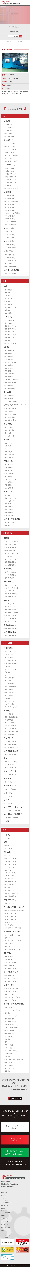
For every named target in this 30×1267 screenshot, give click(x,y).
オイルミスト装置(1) (11, 1050)
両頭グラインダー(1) (11, 382)
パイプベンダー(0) (10, 741)
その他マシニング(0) (11, 161)
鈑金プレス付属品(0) (11, 593)
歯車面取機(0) (9, 509)
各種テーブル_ (10, 985)
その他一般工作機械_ (12, 519)
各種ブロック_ (10, 900)
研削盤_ (7, 347)
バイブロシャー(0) (10, 547)
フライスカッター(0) (11, 962)
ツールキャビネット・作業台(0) (14, 1059)
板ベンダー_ (9, 600)
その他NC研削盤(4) (10, 224)
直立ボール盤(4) (9, 398)
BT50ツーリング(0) (10, 919)
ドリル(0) (7, 938)
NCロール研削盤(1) (10, 221)
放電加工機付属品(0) (11, 266)
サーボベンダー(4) (10, 615)
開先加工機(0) (9, 695)
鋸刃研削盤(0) (9, 376)
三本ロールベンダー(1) (11, 612)
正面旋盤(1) (8, 298)
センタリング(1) (9, 522)
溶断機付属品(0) (9, 578)
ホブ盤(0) (7, 495)
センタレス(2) (9, 368)
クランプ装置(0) (9, 1045)
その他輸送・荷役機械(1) (12, 817)
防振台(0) (7, 1056)
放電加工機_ (8, 251)
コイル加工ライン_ (11, 625)
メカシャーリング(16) (11, 541)
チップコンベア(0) (10, 1021)
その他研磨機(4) (9, 488)
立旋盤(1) (7, 295)
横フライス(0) (9, 323)
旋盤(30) (7, 292)
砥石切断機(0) (9, 681)
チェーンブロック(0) (11, 789)
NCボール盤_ (9, 228)
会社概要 (3, 1215)
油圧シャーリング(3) (11, 544)
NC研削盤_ (8, 192)
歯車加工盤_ (8, 492)
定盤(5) (7, 845)
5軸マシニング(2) (10, 152)
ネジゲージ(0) (9, 878)
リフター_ (8, 800)
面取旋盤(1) (8, 304)
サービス (3, 1195)
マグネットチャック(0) (11, 978)
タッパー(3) (8, 959)
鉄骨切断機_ (8, 648)
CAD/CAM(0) (9, 1053)
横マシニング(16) (10, 146)
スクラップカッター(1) (11, 553)
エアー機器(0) (9, 1065)
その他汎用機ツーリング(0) (13, 949)
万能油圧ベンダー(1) (11, 609)
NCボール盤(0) (9, 232)
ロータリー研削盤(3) (11, 362)
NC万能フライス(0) (10, 179)
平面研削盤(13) (9, 350)
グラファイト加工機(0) (11, 155)
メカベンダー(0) (9, 604)
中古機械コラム (5, 1218)
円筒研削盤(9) (9, 359)
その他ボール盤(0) (10, 420)
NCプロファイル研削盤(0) (12, 213)
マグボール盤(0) (9, 704)
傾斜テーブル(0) (9, 994)
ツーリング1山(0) (10, 925)
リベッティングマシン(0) (12, 675)
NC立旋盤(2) (8, 127)
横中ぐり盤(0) (9, 427)
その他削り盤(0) (9, 457)
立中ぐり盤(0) (9, 433)
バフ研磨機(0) (9, 482)
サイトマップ (4, 1224)
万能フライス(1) (9, 332)
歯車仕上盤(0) (9, 506)
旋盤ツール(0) (9, 956)
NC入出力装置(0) (10, 1030)
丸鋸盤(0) (7, 672)
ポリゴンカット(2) (10, 307)
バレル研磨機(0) (9, 473)
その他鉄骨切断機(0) (11, 686)
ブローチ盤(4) (9, 467)
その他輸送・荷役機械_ (13, 814)
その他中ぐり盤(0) (10, 436)
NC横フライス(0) (10, 171)
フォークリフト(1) (10, 774)
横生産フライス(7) (10, 329)
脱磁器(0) (7, 1039)
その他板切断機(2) (10, 565)
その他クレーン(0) (10, 767)
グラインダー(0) (9, 1068)
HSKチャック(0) (9, 922)
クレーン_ (8, 758)
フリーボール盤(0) (10, 408)
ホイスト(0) (8, 782)
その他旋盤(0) (9, 313)
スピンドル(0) (9, 943)
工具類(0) (7, 1071)
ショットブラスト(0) (11, 669)
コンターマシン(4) (10, 660)
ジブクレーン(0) (9, 764)
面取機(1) (7, 525)
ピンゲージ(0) (9, 870)
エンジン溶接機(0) (10, 728)
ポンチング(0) (9, 657)
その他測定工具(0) (10, 896)
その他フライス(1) (10, 343)
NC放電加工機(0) (10, 257)
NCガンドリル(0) (10, 237)
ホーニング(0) (9, 464)
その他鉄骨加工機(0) (11, 754)
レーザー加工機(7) (10, 575)
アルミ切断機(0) (9, 678)
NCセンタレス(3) (10, 210)
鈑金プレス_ (9, 582)
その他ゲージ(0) (9, 884)
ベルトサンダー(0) (10, 479)
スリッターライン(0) (11, 628)
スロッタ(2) (8, 451)
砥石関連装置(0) (9, 1033)
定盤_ (6, 842)
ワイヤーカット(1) (10, 260)
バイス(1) (7, 838)
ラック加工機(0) (9, 515)
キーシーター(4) (9, 454)
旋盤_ (6, 286)
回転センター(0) (9, 1024)
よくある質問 (4, 1221)
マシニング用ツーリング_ (14, 907)
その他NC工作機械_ (12, 270)
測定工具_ (8, 852)
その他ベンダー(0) (10, 621)
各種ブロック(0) (9, 903)
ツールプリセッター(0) (11, 1027)
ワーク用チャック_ (11, 972)
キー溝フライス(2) (10, 334)
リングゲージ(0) (9, 876)
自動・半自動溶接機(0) (11, 717)
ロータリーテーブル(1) (11, 988)
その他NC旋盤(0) (10, 136)
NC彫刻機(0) (8, 185)
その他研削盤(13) (10, 388)
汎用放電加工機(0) (10, 255)
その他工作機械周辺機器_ (14, 1004)
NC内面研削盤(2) (10, 204)
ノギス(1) (7, 855)
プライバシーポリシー (6, 1227)
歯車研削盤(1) (9, 504)
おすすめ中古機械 (6, 1212)
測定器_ (7, 821)
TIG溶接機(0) (9, 720)
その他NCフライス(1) (11, 188)
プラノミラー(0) (9, 446)
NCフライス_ (9, 165)
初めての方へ (4, 1192)
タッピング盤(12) (10, 417)
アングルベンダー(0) (11, 744)
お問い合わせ (14, 1099)
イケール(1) (8, 848)
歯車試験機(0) (9, 512)
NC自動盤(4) (8, 130)
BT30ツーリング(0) (10, 913)
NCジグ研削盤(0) (10, 216)
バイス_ (7, 835)
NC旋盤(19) (8, 124)
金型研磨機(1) (9, 476)
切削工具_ (8, 953)
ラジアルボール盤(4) (11, 401)
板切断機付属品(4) (10, 562)
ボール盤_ (8, 392)
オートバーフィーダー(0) (12, 1010)
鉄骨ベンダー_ (10, 738)
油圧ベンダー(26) (10, 606)
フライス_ (8, 317)
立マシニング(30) (10, 143)
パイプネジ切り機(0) (11, 663)
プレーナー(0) (9, 443)
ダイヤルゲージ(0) (10, 864)
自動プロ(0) (8, 1007)
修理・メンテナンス (7, 1202)
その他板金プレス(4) (11, 596)
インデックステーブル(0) (12, 997)
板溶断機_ (8, 569)
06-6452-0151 (10, 1164)
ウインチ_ (8, 793)
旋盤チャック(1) (9, 975)
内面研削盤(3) (9, 356)
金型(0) (7, 1042)
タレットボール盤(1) (11, 414)
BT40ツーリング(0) (10, 916)
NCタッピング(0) (10, 234)
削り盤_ (7, 440)
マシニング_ (9, 140)
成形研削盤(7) (9, 353)
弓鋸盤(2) (7, 666)
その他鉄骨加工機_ (11, 751)
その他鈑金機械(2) (10, 635)
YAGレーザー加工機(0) (11, 731)
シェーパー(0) (9, 449)
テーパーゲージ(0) (10, 881)
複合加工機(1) (9, 133)
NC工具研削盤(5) (10, 219)
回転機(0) (7, 698)
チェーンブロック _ (12, 786)
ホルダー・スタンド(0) (11, 893)
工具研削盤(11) (9, 371)
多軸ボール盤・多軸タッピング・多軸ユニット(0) (15, 405)
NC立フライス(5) (10, 168)
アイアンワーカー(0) (11, 707)
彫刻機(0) (7, 340)
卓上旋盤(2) (8, 290)
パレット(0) (8, 1048)
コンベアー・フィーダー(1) (13, 810)
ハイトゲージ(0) (9, 867)
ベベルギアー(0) (9, 501)
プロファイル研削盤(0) (11, 379)
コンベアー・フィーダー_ (14, 807)
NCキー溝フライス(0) (11, 177)
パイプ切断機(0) (9, 683)
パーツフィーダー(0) (11, 1016)
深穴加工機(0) (9, 411)
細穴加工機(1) (9, 263)
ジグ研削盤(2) (9, 365)
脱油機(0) (7, 1013)
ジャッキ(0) (8, 1036)
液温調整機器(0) (9, 1019)
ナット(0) (7, 946)
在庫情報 (3, 1208)
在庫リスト (5, 1210)
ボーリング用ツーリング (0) (13, 941)
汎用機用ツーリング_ (12, 932)
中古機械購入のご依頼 (7, 1235)
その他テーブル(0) (10, 1000)
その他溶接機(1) (9, 734)
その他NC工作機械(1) (11, 273)
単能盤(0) (7, 310)
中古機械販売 (5, 1200)
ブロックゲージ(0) (10, 861)
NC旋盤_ (7, 121)
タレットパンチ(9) (10, 585)
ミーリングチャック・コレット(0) (15, 910)
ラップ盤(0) (8, 470)
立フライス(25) (9, 320)
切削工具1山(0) (9, 965)
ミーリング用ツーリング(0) (13, 935)
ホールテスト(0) (9, 890)
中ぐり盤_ (8, 424)
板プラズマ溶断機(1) (11, 572)
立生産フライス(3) (10, 326)
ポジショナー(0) (9, 701)
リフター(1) (8, 803)
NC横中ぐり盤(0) (10, 245)
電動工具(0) (8, 1062)
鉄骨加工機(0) (9, 689)
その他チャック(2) (10, 981)
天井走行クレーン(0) (11, 761)
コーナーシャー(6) (10, 559)
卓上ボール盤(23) (10, 395)
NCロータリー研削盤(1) (12, 201)
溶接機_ (7, 711)
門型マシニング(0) (10, 149)
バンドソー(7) (9, 654)
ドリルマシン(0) (9, 692)
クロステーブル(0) (10, 991)
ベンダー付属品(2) (10, 618)
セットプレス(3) (9, 591)
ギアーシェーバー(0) (11, 498)
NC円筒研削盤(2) (10, 207)
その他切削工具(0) (10, 968)
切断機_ (7, 538)
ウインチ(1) (8, 796)
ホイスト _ (8, 778)
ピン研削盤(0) (9, 385)
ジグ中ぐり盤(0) (9, 430)
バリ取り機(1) (9, 556)
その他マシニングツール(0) (13, 928)
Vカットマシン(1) (10, 550)
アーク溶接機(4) (9, 714)
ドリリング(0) (9, 158)
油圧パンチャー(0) (10, 652)
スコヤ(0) (7, 887)
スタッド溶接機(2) (10, 725)
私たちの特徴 (4, 1205)
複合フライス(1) (9, 337)
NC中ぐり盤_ (9, 241)
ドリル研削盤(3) (9, 374)
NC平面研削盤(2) (10, 195)
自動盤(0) (7, 301)
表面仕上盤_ (8, 461)
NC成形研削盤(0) (10, 198)
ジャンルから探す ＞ (15, 31)
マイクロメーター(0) (11, 858)
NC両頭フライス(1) (10, 182)
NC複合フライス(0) (10, 174)
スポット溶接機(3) (10, 723)
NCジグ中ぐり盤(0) (10, 247)
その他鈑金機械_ (10, 632)
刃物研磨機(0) (9, 485)
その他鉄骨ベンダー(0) (11, 747)
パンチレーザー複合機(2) (12, 588)
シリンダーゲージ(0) (11, 873)
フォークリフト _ (11, 771)
